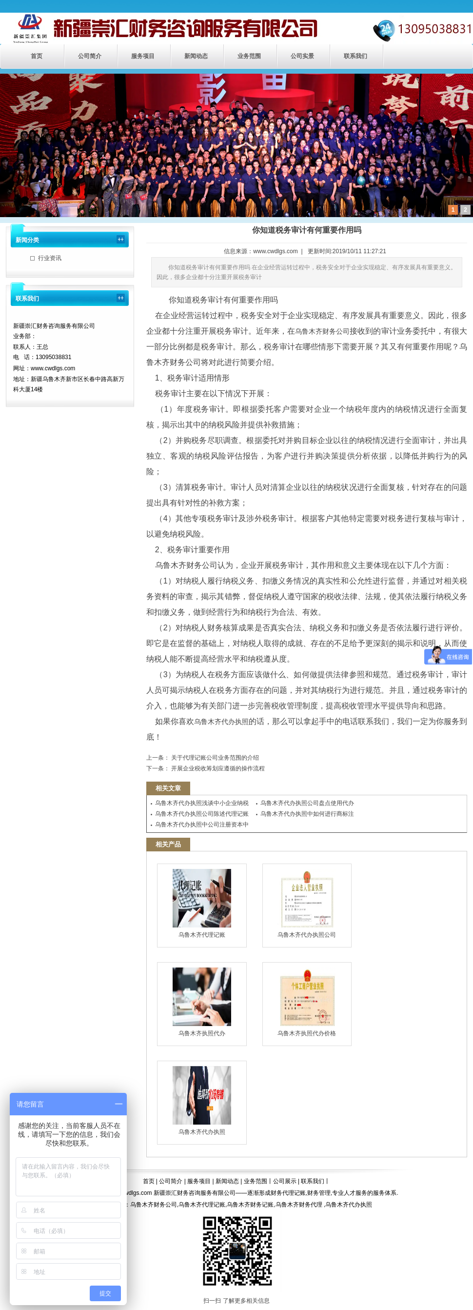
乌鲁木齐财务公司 (322, 331)
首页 (36, 56)
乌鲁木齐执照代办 (202, 1002)
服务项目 (143, 56)
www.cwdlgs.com (275, 251)
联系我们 (355, 56)
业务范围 (249, 56)
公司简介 (89, 56)
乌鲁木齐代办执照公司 (306, 903)
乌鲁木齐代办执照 (221, 722)
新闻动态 (196, 56)
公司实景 (302, 56)
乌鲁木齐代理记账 (202, 903)
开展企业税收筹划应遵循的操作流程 (217, 768)
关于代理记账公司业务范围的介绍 (214, 757)
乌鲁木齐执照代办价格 (306, 1002)
